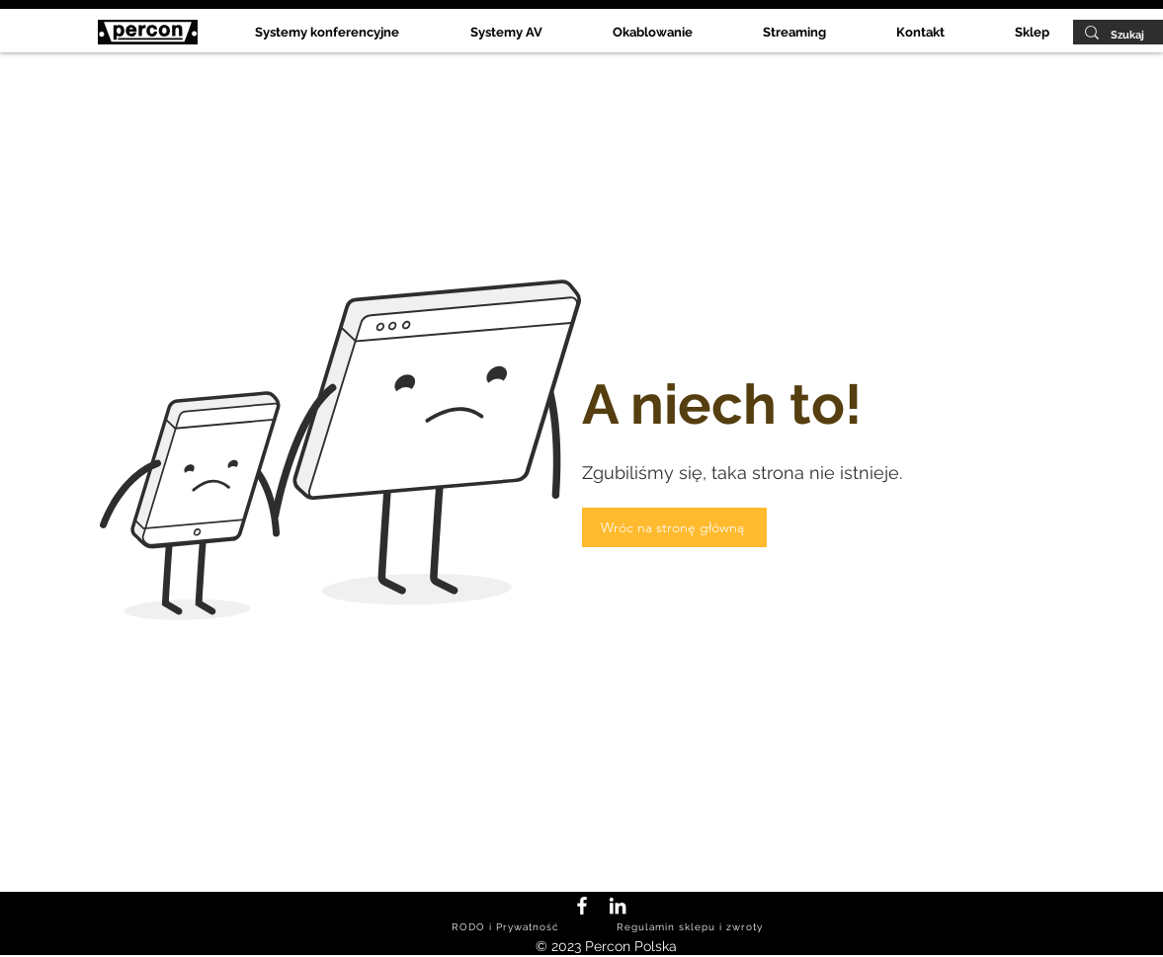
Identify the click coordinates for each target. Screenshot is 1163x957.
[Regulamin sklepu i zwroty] (692, 926)
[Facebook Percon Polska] (582, 905)
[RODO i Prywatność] (507, 926)
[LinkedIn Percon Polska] (617, 905)
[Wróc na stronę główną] (674, 527)
